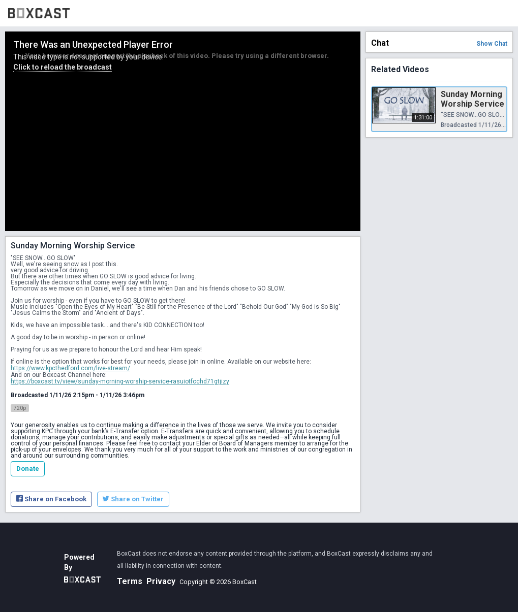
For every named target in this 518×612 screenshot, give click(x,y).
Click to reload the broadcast (62, 67)
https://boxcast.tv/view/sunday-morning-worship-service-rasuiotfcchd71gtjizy (120, 381)
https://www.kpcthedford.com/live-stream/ (70, 368)
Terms (129, 581)
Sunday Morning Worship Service (472, 99)
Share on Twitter (133, 499)
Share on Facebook (51, 499)
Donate (27, 468)
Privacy (160, 581)
